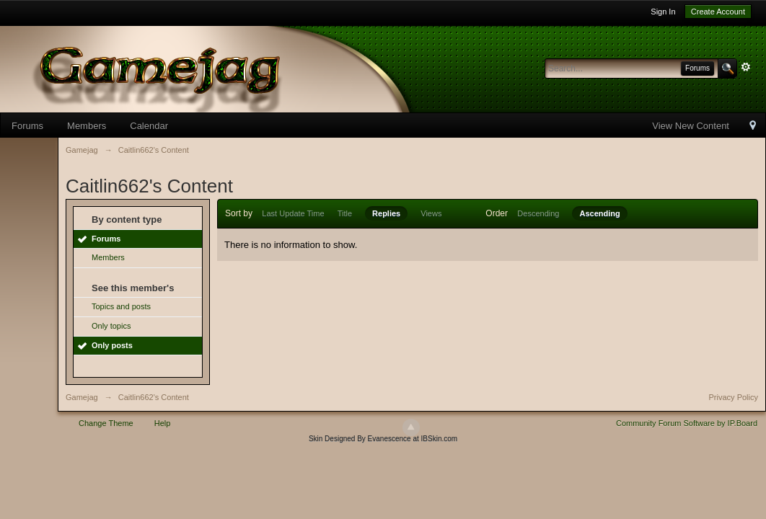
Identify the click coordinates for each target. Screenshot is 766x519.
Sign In (663, 11)
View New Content (690, 125)
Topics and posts (121, 306)
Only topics (111, 325)
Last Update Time (293, 213)
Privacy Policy (733, 397)
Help (162, 423)
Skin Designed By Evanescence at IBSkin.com (383, 439)
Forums (27, 125)
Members (86, 125)
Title (345, 213)
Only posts (112, 345)
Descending (538, 213)
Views (431, 213)
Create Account (718, 11)
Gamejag (82, 397)
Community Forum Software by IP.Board (686, 423)
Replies (386, 213)
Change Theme (106, 423)
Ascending (599, 213)
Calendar (149, 125)
